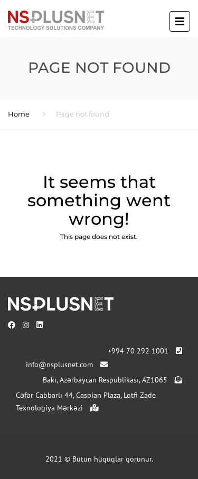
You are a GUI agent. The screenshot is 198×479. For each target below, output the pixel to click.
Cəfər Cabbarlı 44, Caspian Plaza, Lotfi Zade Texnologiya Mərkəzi (86, 401)
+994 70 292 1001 (145, 351)
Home (19, 114)
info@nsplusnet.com (67, 364)
